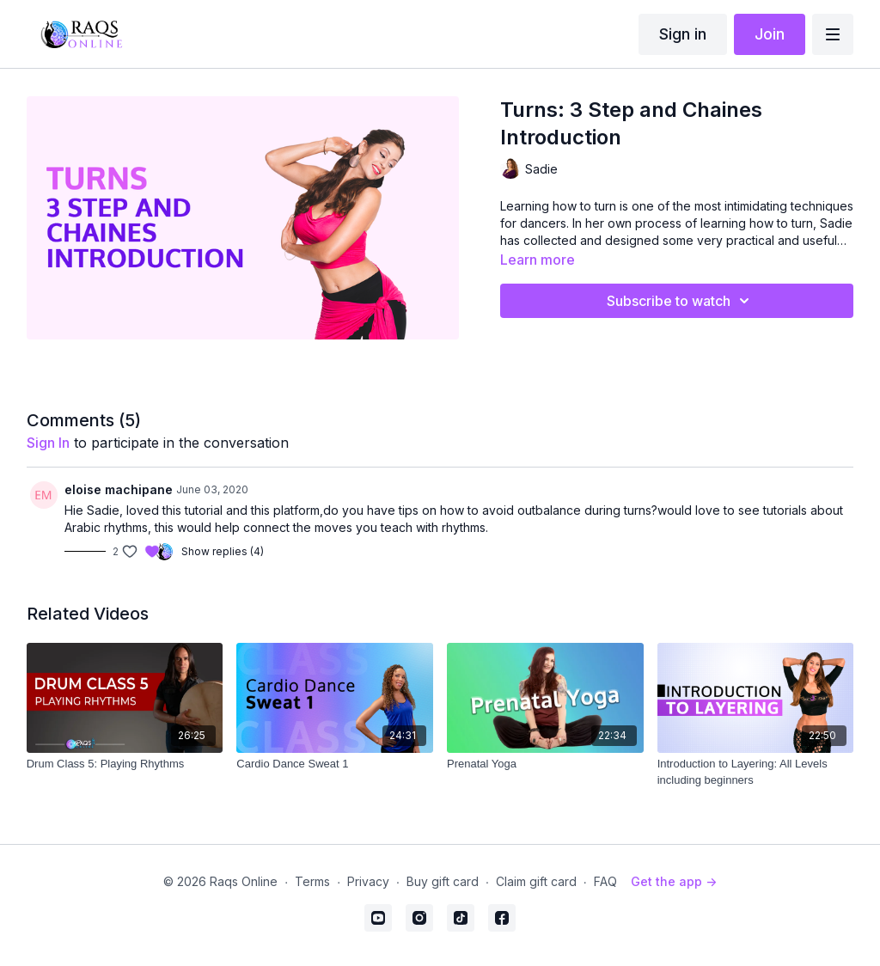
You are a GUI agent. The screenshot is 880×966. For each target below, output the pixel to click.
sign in (48, 442)
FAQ (605, 881)
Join (770, 34)
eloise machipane (118, 489)
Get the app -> (674, 881)
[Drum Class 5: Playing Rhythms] (125, 764)
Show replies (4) (222, 551)
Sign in (682, 34)
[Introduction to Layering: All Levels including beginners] (755, 772)
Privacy (368, 881)
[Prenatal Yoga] (545, 764)
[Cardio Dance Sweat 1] (334, 764)
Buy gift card (442, 881)
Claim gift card (536, 881)
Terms (312, 881)
